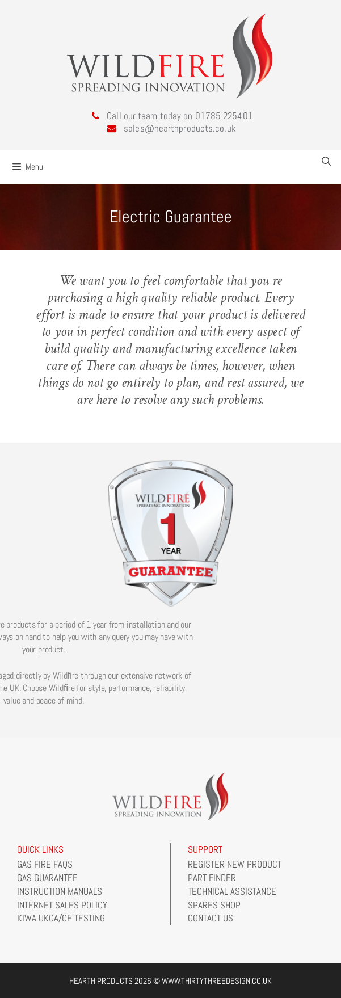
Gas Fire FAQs (45, 864)
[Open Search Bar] (326, 162)
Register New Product (234, 864)
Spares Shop (214, 905)
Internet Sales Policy (62, 905)
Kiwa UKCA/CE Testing (61, 918)
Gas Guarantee (47, 877)
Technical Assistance (232, 891)
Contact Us (210, 918)
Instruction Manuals (59, 891)
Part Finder (212, 877)
